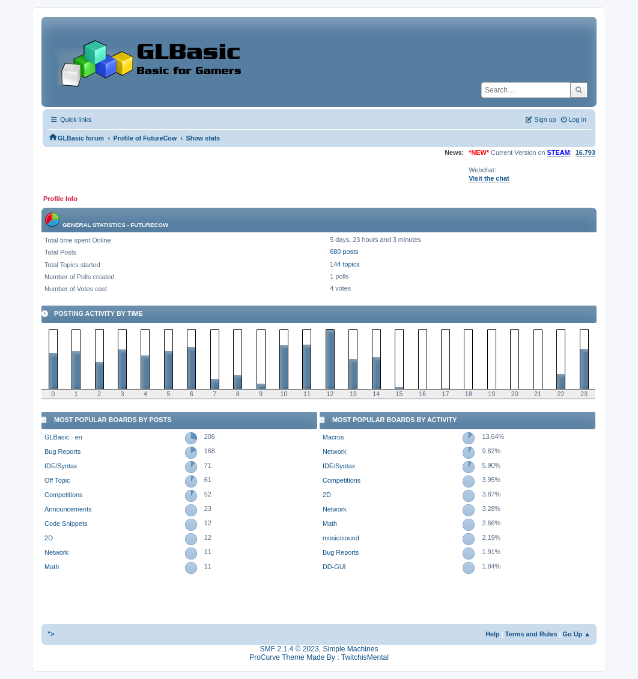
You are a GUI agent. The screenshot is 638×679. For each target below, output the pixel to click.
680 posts (344, 251)
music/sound (341, 538)
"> (51, 634)
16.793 (585, 152)
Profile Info (60, 198)
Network (56, 552)
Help (492, 634)
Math (51, 566)
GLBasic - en (63, 437)
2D (48, 538)
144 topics (345, 264)
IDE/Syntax (60, 465)
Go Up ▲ (577, 634)
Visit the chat (489, 178)
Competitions (63, 494)
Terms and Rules (531, 634)
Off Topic (57, 480)
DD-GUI (334, 566)
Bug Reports (62, 451)
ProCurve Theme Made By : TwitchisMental (319, 657)
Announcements (67, 509)
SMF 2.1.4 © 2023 (289, 649)
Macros (333, 437)
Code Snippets (65, 523)
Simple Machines (350, 649)
